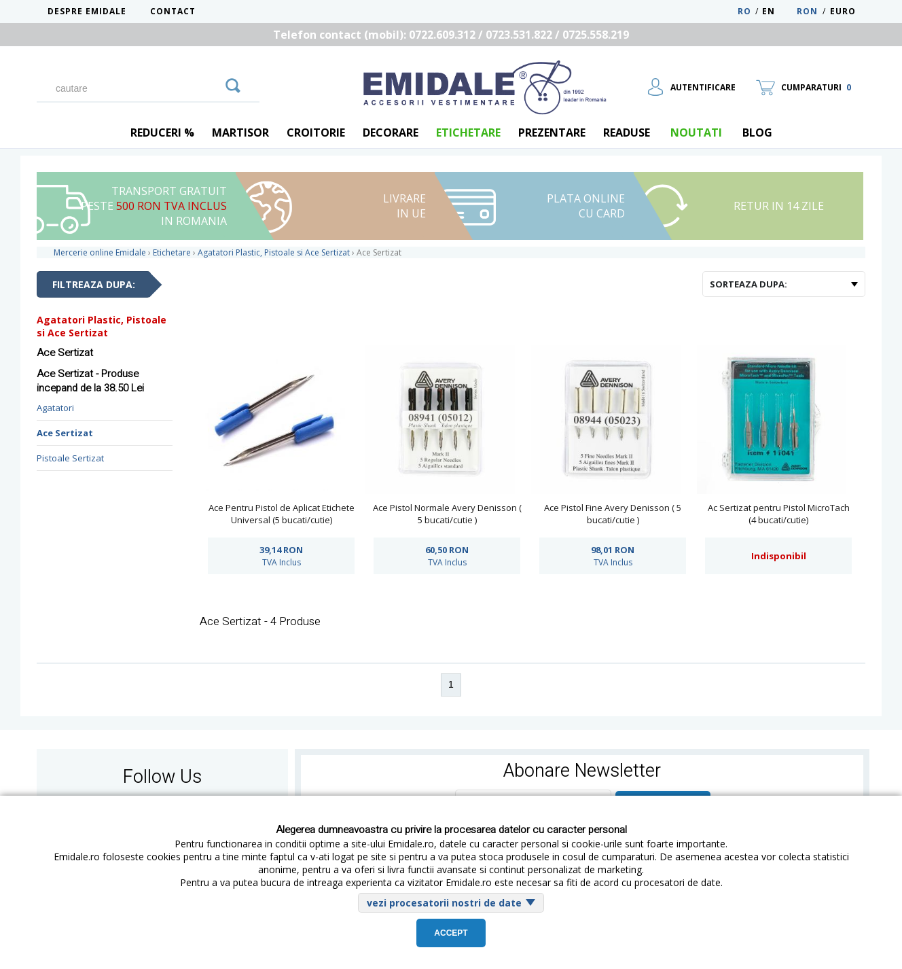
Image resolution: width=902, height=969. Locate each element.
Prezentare (551, 132)
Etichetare (468, 132)
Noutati (696, 132)
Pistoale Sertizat (70, 458)
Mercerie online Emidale (100, 252)
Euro (843, 11)
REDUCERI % (162, 132)
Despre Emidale (87, 11)
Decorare (390, 132)
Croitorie (316, 132)
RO (744, 11)
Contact (173, 11)
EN (778, 11)
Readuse (626, 132)
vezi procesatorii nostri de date (444, 902)
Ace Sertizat (65, 433)
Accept (450, 933)
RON (807, 11)
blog (757, 132)
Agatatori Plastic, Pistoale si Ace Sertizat (101, 326)
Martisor (240, 132)
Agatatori (55, 408)
